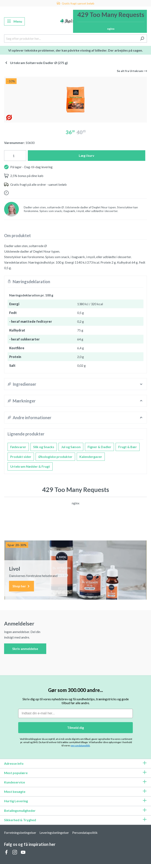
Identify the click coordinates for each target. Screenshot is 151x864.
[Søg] (142, 38)
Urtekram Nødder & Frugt (30, 466)
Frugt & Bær (127, 447)
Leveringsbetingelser (54, 832)
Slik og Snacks (43, 447)
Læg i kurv (86, 155)
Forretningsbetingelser (20, 832)
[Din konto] (66, 21)
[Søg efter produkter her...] (70, 38)
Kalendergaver (90, 457)
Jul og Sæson (71, 447)
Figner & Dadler (99, 447)
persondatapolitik (80, 745)
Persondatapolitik (85, 832)
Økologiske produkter (55, 457)
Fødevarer (18, 447)
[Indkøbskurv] (110, 21)
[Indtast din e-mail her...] (75, 713)
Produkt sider (20, 457)
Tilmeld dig (75, 727)
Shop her (21, 586)
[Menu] (14, 21)
